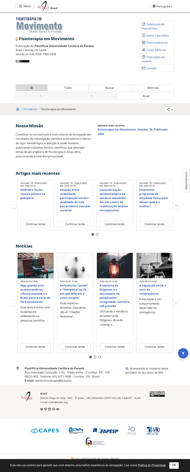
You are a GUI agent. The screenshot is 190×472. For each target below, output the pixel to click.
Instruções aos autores (153, 59)
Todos (68, 88)
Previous (14, 205)
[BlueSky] (41, 409)
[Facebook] (53, 409)
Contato (149, 68)
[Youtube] (57, 409)
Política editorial (155, 42)
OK (174, 464)
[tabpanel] (35, 205)
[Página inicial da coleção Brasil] (26, 401)
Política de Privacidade (152, 465)
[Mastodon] (45, 409)
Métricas (153, 88)
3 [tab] (99, 357)
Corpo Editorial (154, 50)
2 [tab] (97, 234)
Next (176, 205)
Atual (146, 96)
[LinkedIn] (49, 409)
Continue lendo (35, 224)
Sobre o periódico (155, 35)
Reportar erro (186, 180)
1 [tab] (92, 234)
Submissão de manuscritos (153, 26)
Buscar (109, 88)
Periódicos (30, 109)
